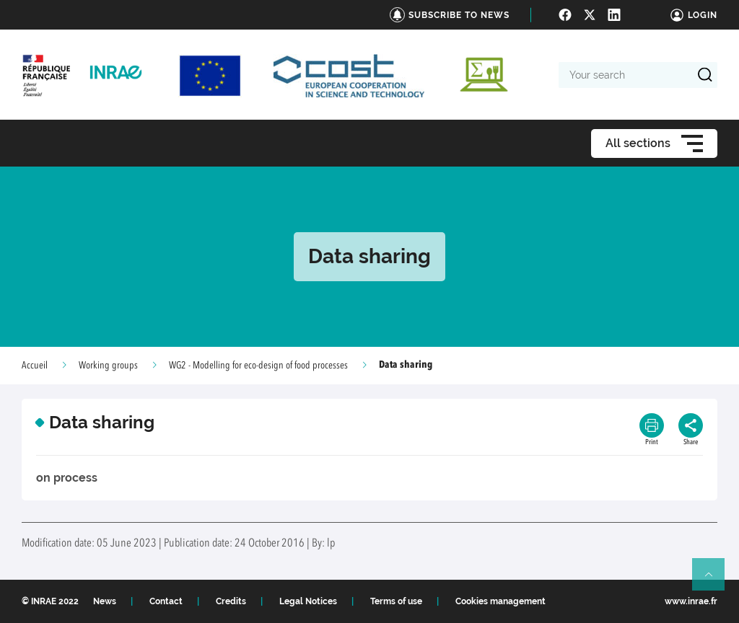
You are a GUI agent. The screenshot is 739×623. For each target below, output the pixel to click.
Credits (231, 601)
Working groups (108, 366)
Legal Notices (308, 601)
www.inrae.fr (691, 601)
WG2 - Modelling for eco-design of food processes (258, 366)
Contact (166, 601)
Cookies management (500, 601)
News (104, 601)
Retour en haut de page (714, 580)
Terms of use (396, 601)
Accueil (35, 366)
